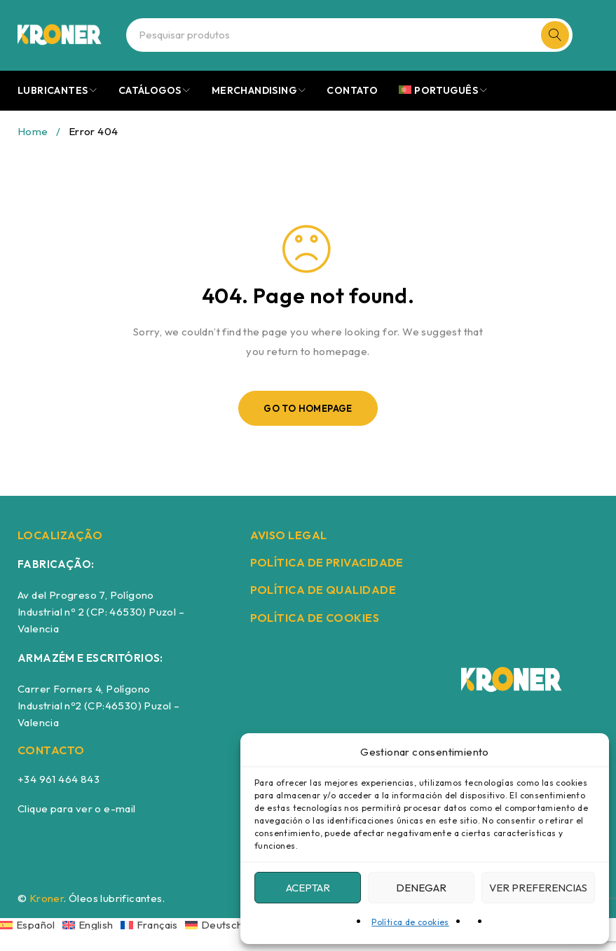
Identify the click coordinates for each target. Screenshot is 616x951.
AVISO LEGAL (288, 535)
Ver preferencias (538, 887)
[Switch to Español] (31, 924)
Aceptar (308, 887)
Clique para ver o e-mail (77, 808)
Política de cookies (410, 922)
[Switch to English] (91, 924)
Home (33, 131)
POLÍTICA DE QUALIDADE (323, 590)
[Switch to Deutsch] (217, 924)
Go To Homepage (308, 408)
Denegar (421, 887)
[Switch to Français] (153, 924)
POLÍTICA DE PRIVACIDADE (327, 562)
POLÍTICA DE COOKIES (315, 618)
